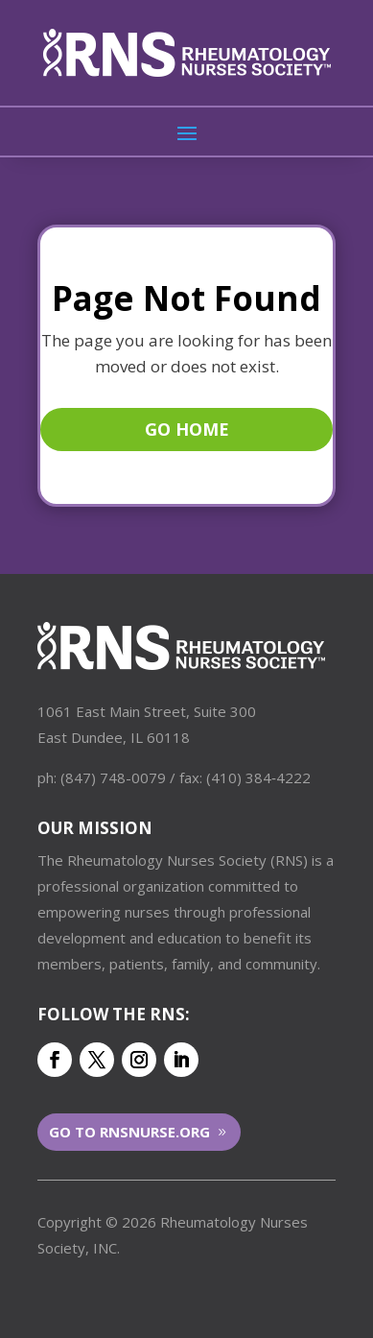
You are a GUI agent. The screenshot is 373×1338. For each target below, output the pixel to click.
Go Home (187, 429)
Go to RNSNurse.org (129, 1131)
